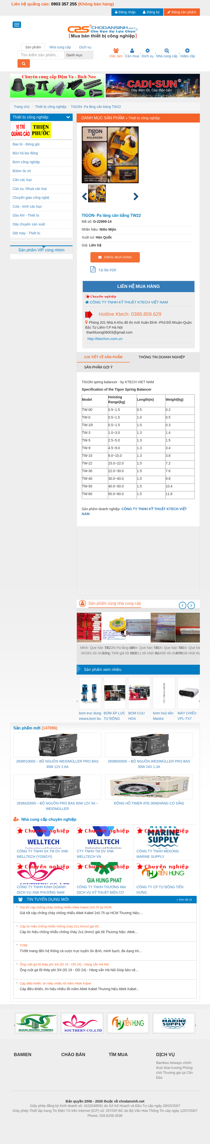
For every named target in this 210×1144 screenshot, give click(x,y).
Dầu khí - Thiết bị (26, 215)
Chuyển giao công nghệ (31, 198)
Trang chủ (22, 107)
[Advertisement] (138, 560)
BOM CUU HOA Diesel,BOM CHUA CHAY (138, 716)
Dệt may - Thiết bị (26, 233)
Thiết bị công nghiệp (50, 107)
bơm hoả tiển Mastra (163, 716)
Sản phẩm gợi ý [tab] (98, 367)
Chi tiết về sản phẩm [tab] (103, 357)
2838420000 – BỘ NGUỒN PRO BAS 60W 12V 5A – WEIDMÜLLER (57, 806)
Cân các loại (22, 180)
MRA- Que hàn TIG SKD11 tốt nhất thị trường (144, 651)
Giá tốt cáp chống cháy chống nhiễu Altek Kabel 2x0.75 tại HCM (65, 907)
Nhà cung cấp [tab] (60, 47)
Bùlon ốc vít (22, 171)
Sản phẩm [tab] (33, 47)
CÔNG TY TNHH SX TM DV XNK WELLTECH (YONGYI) (42, 854)
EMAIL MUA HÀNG (115, 257)
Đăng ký (151, 12)
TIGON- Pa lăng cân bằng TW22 (96, 107)
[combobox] (91, 55)
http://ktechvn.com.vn (104, 339)
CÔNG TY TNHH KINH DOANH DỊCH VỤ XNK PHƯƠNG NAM (41, 889)
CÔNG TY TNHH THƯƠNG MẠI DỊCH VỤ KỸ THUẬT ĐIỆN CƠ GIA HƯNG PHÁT (101, 890)
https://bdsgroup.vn (98, 1123)
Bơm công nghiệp (26, 162)
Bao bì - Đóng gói (26, 144)
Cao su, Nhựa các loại (30, 189)
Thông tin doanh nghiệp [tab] (162, 357)
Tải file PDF (103, 269)
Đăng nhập (125, 12)
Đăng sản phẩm (182, 12)
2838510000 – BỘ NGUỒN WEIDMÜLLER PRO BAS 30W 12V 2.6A (57, 764)
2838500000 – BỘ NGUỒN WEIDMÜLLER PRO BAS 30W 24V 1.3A (149, 764)
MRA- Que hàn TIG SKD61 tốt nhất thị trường (95, 651)
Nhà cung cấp (167, 53)
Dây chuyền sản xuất (29, 224)
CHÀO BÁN (73, 1054)
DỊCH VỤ (165, 1054)
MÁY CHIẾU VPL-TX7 (187, 716)
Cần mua (132, 53)
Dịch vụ (148, 53)
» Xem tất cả (184, 899)
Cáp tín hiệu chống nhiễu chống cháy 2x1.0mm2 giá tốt (59, 926)
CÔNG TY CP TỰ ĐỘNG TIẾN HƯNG (160, 889)
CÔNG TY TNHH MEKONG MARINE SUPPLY (158, 854)
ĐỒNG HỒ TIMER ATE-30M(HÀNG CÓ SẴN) (149, 803)
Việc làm (116, 53)
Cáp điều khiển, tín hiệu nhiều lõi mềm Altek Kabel (55, 983)
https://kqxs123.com (128, 1123)
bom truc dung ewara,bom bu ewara (90, 716)
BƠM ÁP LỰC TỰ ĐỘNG (114, 716)
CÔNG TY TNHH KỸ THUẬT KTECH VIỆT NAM (126, 302)
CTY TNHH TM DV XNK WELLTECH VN (95, 854)
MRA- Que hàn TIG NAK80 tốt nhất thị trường (169, 651)
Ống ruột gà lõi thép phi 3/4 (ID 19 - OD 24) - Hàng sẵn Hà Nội (64, 964)
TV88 (23, 945)
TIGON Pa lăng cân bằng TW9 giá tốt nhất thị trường (120, 651)
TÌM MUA (118, 1054)
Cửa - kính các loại (27, 206)
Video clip (187, 53)
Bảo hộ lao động (25, 153)
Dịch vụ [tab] (85, 47)
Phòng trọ (73, 1123)
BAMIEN (22, 1054)
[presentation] (182, 605)
